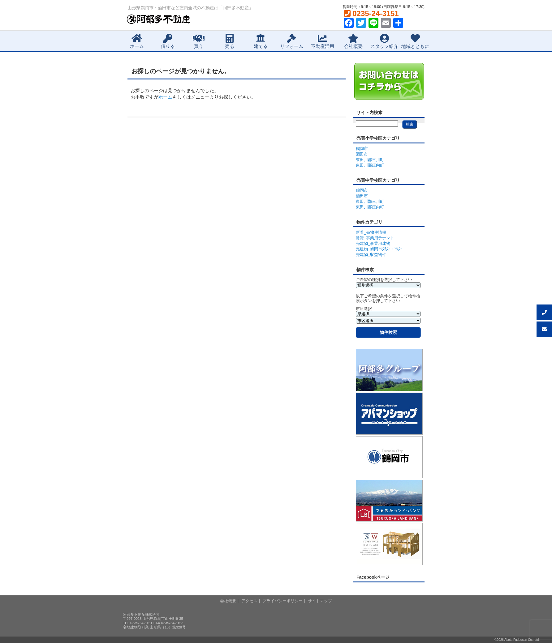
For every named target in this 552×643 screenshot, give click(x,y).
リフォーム (291, 41)
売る (229, 41)
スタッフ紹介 (384, 41)
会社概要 (353, 41)
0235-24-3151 (371, 13)
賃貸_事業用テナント (375, 238)
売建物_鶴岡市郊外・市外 (379, 249)
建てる (261, 41)
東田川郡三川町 (370, 159)
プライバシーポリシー (282, 600)
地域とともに (415, 41)
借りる (168, 41)
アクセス (249, 600)
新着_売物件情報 (371, 232)
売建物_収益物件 (371, 254)
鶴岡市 (362, 148)
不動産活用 (322, 41)
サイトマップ (320, 600)
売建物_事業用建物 (373, 243)
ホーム (137, 41)
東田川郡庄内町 (370, 165)
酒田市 (362, 154)
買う (199, 41)
